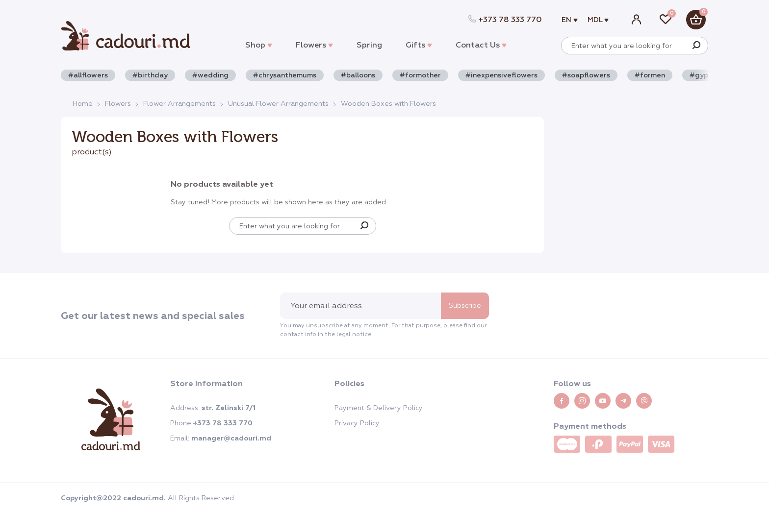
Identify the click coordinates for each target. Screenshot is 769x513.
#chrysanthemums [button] (284, 75)
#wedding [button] (210, 75)
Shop (258, 44)
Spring (369, 44)
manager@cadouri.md (231, 438)
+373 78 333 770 (505, 19)
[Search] (696, 45)
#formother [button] (420, 75)
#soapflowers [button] (586, 75)
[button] (696, 19)
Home (83, 103)
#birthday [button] (150, 75)
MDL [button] (596, 20)
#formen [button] (650, 75)
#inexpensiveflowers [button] (501, 75)
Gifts (419, 44)
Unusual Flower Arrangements (278, 103)
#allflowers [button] (88, 75)
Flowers (314, 44)
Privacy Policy (357, 423)
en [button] (567, 20)
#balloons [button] (358, 75)
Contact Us (481, 44)
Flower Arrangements (179, 103)
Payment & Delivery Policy (378, 408)
